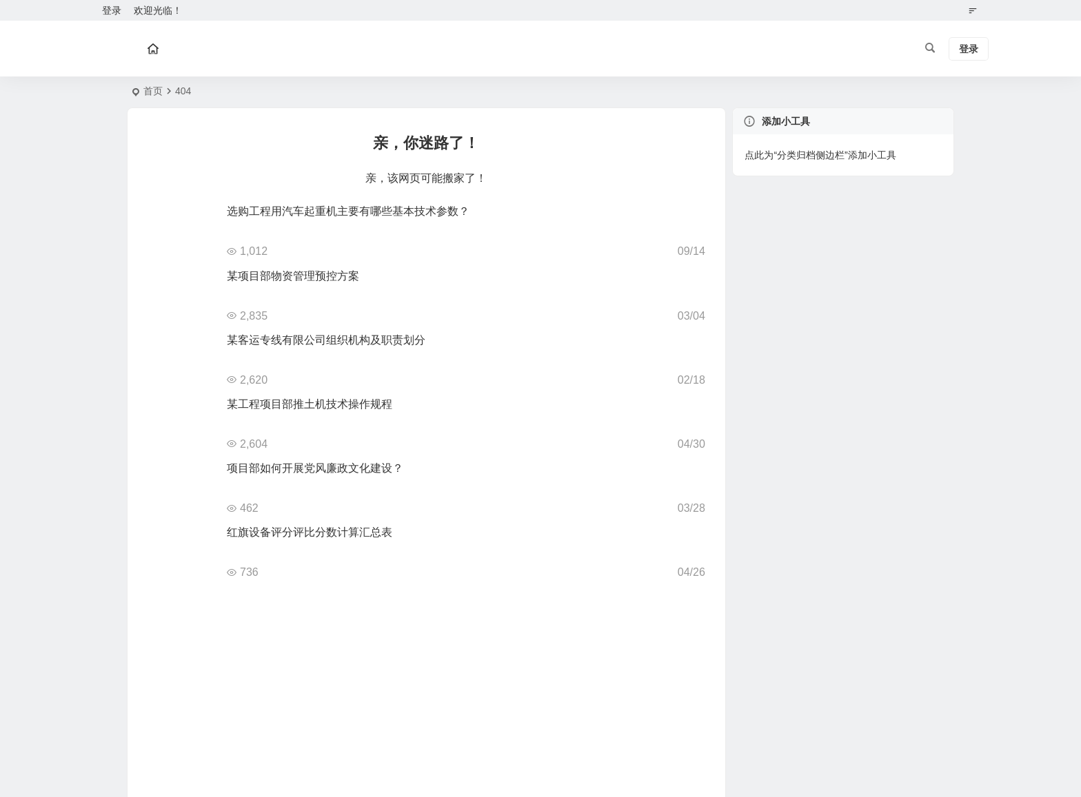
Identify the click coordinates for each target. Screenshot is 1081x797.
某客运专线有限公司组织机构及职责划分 (326, 340)
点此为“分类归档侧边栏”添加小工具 (820, 155)
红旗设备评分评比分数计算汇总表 (309, 532)
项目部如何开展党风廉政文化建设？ (315, 468)
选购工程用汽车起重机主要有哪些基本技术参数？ (348, 211)
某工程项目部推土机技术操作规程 (309, 404)
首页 (153, 90)
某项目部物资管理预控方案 (293, 276)
